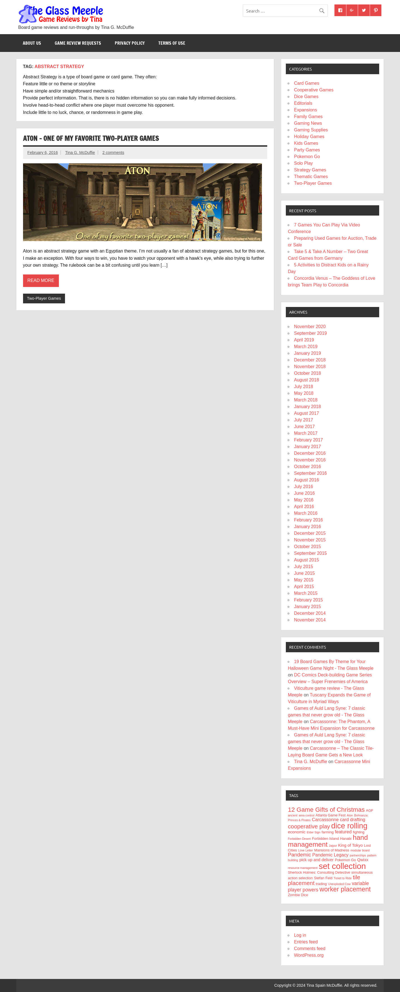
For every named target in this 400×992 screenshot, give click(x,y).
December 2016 (310, 453)
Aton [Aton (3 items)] (350, 815)
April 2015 (304, 586)
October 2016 (307, 466)
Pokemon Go (307, 156)
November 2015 (310, 540)
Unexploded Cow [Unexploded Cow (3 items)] (339, 884)
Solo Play (303, 163)
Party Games (307, 150)
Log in (300, 935)
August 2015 (306, 560)
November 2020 (310, 326)
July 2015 (303, 566)
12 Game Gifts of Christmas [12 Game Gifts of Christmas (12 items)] (326, 809)
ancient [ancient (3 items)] (292, 815)
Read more (41, 280)
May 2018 (303, 393)
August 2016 (306, 480)
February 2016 (308, 520)
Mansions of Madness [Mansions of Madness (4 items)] (331, 850)
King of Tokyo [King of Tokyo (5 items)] (350, 845)
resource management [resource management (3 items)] (303, 867)
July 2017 (303, 420)
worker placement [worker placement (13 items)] (345, 889)
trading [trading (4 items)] (321, 884)
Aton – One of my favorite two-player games (91, 138)
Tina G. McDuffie (80, 152)
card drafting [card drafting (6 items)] (352, 819)
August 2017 (306, 413)
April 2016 (304, 506)
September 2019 (310, 333)
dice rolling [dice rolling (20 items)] (349, 825)
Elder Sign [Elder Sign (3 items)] (313, 832)
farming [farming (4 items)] (328, 832)
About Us (32, 43)
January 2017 (307, 446)
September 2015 (310, 553)
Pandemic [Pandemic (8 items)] (299, 855)
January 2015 (307, 606)
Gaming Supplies (311, 130)
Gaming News (308, 123)
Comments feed (309, 948)
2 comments (113, 152)
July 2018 (303, 386)
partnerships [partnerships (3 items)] (358, 855)
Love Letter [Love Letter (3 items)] (305, 850)
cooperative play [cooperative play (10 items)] (309, 826)
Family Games (308, 116)
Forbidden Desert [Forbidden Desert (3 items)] (299, 838)
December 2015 (310, 533)
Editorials (303, 103)
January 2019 (307, 353)
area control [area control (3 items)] (306, 815)
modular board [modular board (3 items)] (360, 850)
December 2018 (310, 360)
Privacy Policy (130, 43)
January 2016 (307, 526)
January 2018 (307, 406)
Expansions (305, 110)
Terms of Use (171, 43)
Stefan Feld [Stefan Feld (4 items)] (323, 878)
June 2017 (304, 426)
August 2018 (306, 380)
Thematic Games (311, 176)
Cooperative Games (313, 90)
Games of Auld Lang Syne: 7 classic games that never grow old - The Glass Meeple (326, 715)
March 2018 (306, 400)
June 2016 (304, 493)
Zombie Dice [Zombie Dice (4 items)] (298, 895)
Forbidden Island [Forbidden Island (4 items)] (325, 838)
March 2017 (306, 433)
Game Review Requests (78, 43)
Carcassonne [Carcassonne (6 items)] (325, 819)
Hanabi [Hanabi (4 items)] (345, 838)
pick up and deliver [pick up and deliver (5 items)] (316, 860)
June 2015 (304, 573)
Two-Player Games (44, 298)
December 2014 (310, 613)
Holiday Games (309, 136)
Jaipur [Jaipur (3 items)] (333, 845)
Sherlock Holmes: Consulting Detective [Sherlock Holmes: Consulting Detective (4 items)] (319, 872)
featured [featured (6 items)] (343, 831)
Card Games (306, 83)
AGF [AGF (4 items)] (369, 810)
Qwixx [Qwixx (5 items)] (362, 860)
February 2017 (308, 440)
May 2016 (303, 500)
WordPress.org (308, 955)
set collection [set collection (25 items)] (342, 866)
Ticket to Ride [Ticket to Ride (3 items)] (343, 878)
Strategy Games (310, 170)
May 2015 (303, 580)
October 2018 (307, 373)
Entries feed (306, 941)
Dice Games (306, 96)
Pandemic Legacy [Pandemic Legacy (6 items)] (330, 854)
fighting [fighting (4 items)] (358, 832)
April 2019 (304, 340)
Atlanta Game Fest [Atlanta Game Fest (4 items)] (331, 815)
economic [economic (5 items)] (296, 832)
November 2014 (310, 620)
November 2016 (310, 460)
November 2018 (310, 366)
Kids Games (306, 143)
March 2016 (306, 513)
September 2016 (310, 473)
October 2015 (307, 546)
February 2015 (308, 600)
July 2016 (303, 486)
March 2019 (306, 346)
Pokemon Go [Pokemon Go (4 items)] (345, 860)
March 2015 (306, 593)
